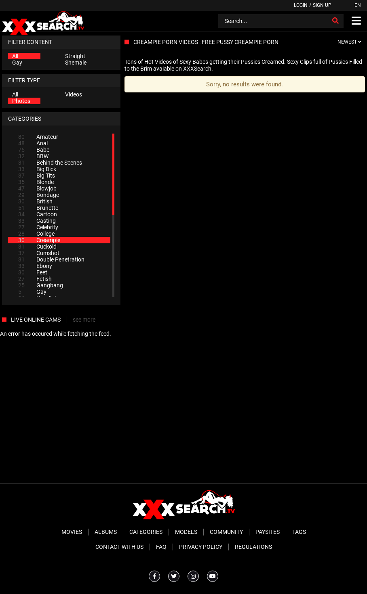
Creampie (39, 240)
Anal (33, 143)
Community (226, 532)
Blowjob (37, 188)
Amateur (38, 137)
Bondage (38, 195)
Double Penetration (51, 259)
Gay (17, 62)
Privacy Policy (200, 547)
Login (301, 5)
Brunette (38, 208)
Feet (32, 272)
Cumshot (38, 253)
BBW (33, 156)
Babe (33, 149)
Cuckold (37, 246)
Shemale (75, 62)
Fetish (35, 279)
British (35, 201)
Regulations (253, 547)
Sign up (322, 5)
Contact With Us (119, 547)
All (15, 56)
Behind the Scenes (50, 162)
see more (84, 319)
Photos (21, 101)
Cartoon (37, 214)
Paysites (267, 532)
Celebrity (38, 227)
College (36, 233)
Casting (37, 221)
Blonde (36, 182)
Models (186, 532)
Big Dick (37, 169)
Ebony (35, 266)
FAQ (161, 547)
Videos (73, 94)
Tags (299, 532)
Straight (75, 56)
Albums (106, 532)
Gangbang (40, 285)
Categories (145, 532)
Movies (71, 532)
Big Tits (36, 175)
